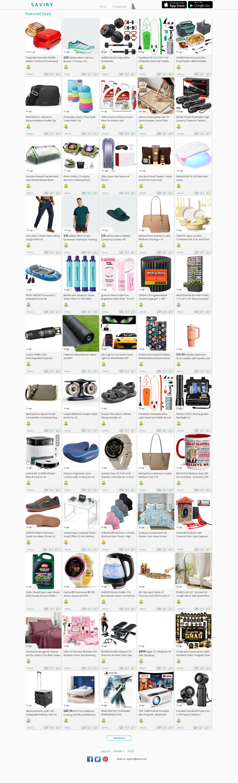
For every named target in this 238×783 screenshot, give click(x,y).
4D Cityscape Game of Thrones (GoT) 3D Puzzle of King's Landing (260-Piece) (154, 595)
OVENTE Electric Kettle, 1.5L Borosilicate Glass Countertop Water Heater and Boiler (118, 595)
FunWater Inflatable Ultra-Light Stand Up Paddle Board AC (155, 417)
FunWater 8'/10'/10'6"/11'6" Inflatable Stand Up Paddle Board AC (154, 61)
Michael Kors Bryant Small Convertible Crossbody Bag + (42, 417)
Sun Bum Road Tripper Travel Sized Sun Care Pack (155, 178)
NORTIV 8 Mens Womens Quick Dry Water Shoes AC (41, 534)
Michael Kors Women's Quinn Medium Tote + (155, 475)
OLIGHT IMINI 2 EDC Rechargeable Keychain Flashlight (39, 358)
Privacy (119, 751)
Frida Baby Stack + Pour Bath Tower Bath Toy (80, 118)
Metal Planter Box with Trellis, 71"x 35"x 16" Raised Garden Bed (192, 298)
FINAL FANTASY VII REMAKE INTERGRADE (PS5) (115, 712)
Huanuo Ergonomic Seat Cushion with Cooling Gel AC (79, 475)
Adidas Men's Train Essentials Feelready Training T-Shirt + (80, 239)
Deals (103, 6)
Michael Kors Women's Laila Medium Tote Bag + (154, 237)
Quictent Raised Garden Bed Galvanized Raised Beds (42, 178)
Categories (119, 6)
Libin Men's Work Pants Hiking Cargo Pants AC (43, 237)
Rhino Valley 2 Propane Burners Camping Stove (77, 178)
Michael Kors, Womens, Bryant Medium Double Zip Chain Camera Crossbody (41, 120)
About (105, 751)
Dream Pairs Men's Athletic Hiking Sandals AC (116, 415)
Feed (131, 751)
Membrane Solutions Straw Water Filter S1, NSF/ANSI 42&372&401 (79, 298)
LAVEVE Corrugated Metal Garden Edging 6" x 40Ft (153, 296)
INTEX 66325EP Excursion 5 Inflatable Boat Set (41, 296)
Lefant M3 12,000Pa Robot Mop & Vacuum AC (40, 475)
